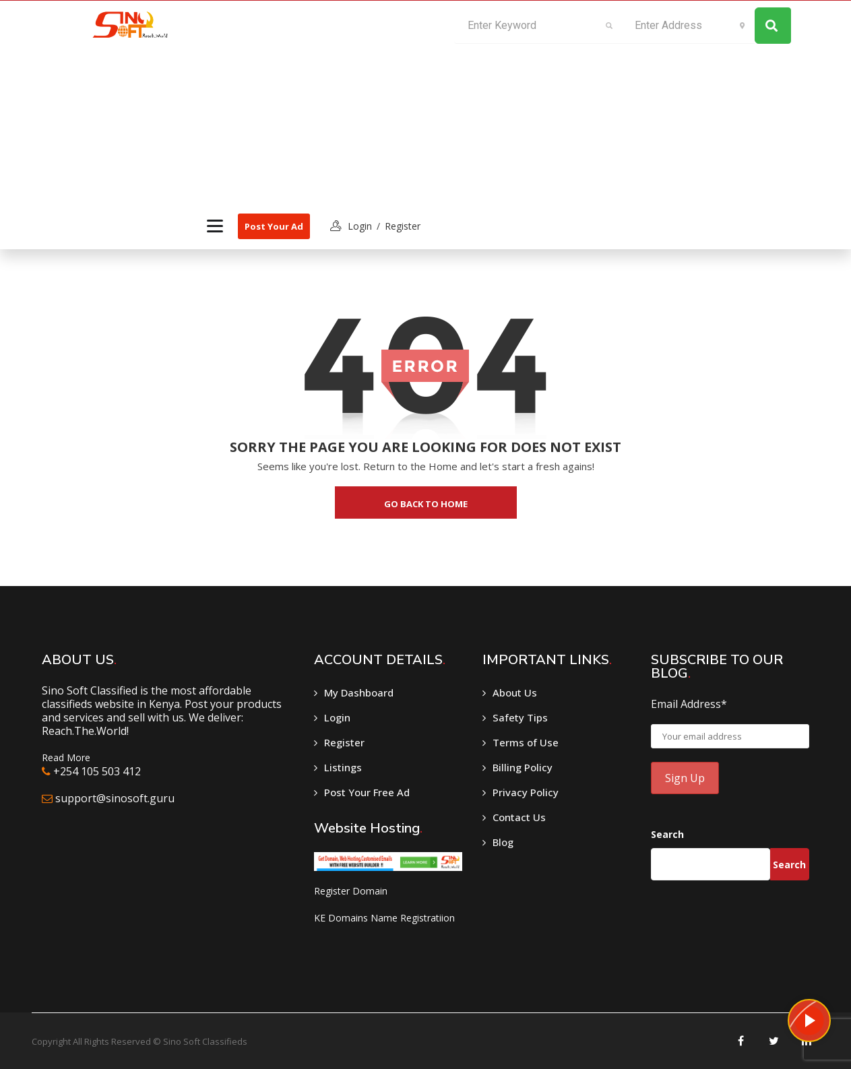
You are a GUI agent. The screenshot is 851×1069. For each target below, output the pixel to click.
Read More (66, 757)
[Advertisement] (311, 101)
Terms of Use (526, 742)
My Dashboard (358, 692)
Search (667, 834)
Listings (343, 767)
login (360, 226)
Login (337, 717)
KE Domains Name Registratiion (384, 917)
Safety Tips (520, 717)
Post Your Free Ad (367, 792)
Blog (503, 842)
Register (402, 226)
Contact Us (519, 817)
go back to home (426, 504)
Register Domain (350, 890)
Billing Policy (523, 767)
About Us (515, 692)
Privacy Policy (526, 792)
